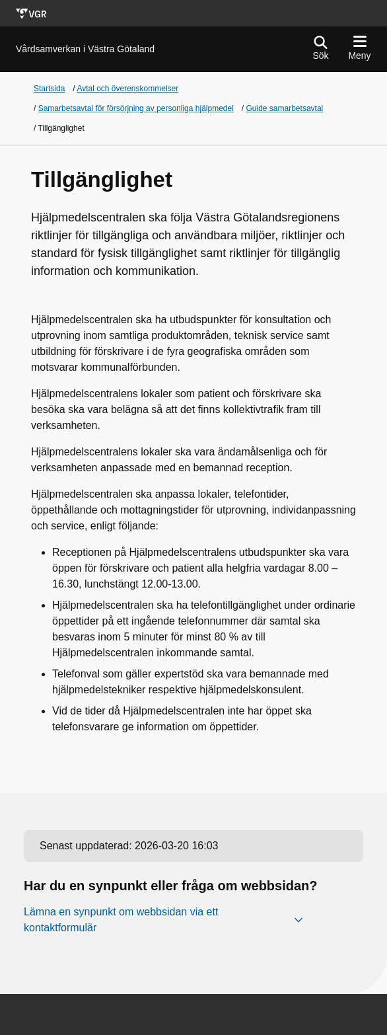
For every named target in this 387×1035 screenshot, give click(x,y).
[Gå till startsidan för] (85, 49)
